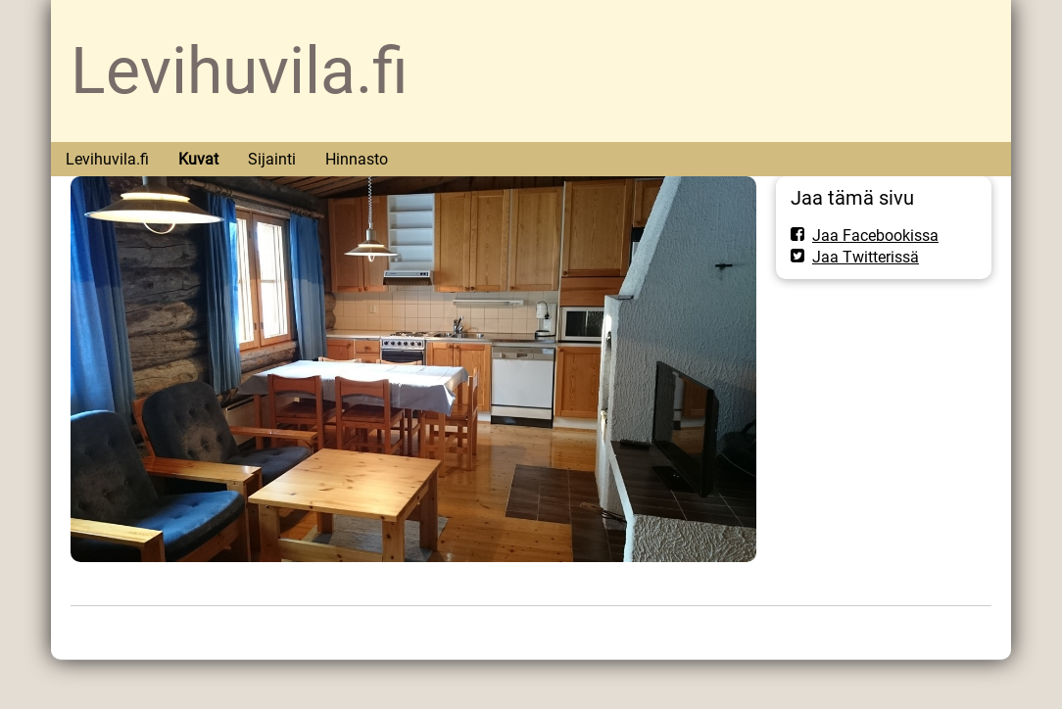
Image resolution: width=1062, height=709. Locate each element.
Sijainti (272, 159)
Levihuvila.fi (240, 71)
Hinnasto (356, 159)
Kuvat (198, 159)
